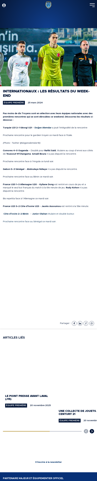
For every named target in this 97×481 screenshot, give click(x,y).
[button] (92, 431)
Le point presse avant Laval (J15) (26, 398)
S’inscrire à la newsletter (48, 462)
